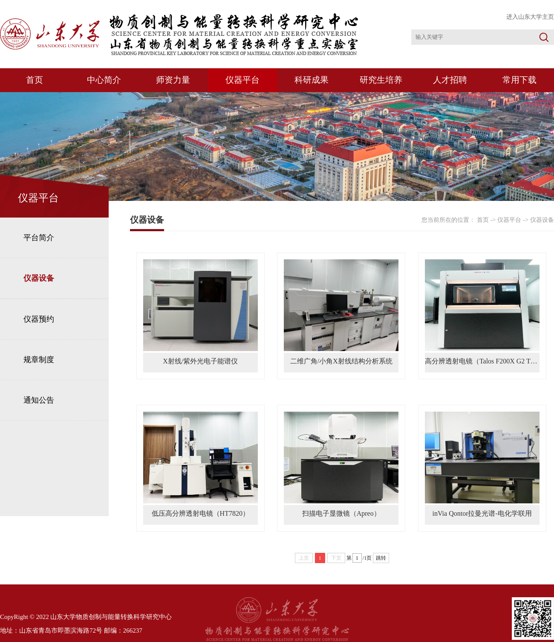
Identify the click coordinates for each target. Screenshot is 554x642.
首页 (34, 79)
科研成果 (311, 79)
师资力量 (173, 79)
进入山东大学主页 (530, 17)
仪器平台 (242, 79)
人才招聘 (450, 79)
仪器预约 (38, 319)
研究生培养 (381, 79)
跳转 (381, 558)
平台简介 (38, 237)
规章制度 (38, 359)
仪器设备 (38, 278)
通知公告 (38, 400)
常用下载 (519, 79)
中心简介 (104, 79)
